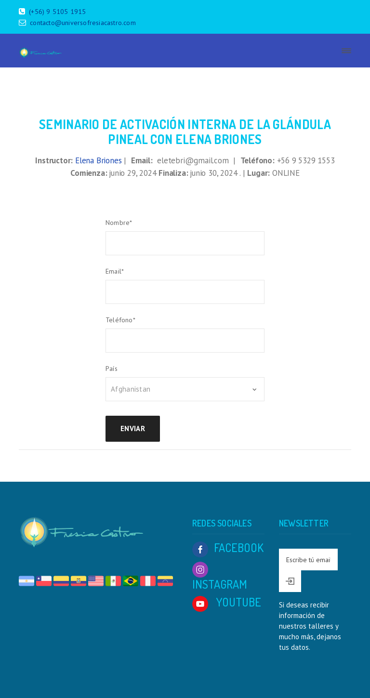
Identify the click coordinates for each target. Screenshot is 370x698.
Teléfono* (120, 320)
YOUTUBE (226, 601)
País (112, 368)
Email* (115, 271)
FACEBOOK (228, 547)
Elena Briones (98, 160)
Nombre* (119, 222)
